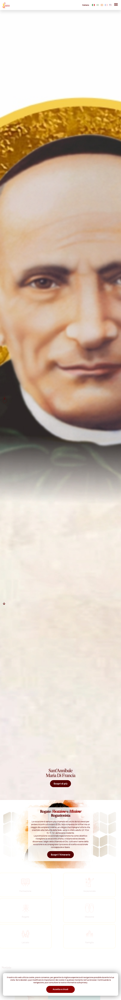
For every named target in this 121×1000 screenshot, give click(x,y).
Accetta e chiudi (60, 989)
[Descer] (4, 603)
